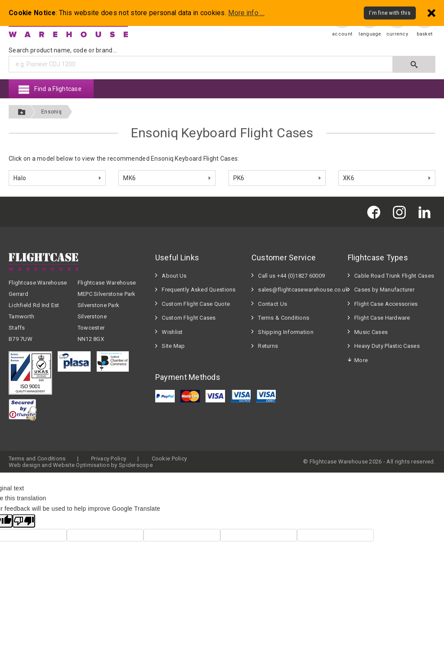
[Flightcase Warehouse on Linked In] (426, 211)
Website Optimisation (81, 465)
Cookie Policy (169, 458)
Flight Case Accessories (386, 304)
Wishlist (172, 332)
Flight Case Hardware (382, 317)
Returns (268, 346)
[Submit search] (414, 64)
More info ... (246, 13)
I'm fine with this (390, 13)
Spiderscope (136, 465)
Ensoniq (51, 112)
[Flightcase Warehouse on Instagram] (401, 211)
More (361, 360)
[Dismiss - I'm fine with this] (431, 13)
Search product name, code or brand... (63, 50)
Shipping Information (285, 332)
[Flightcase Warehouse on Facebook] (376, 211)
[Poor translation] (24, 521)
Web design (24, 465)
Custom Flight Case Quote (196, 304)
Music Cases (371, 332)
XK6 (348, 178)
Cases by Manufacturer (384, 289)
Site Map (173, 346)
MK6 (129, 178)
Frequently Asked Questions (198, 289)
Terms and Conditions (37, 458)
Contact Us (272, 304)
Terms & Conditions (283, 317)
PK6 (239, 178)
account (342, 34)
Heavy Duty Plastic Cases (387, 346)
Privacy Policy (108, 458)
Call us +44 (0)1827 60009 (291, 275)
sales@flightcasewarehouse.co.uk (298, 289)
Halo (19, 178)
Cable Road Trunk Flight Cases (394, 275)
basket (425, 34)
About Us (174, 275)
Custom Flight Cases (188, 317)
